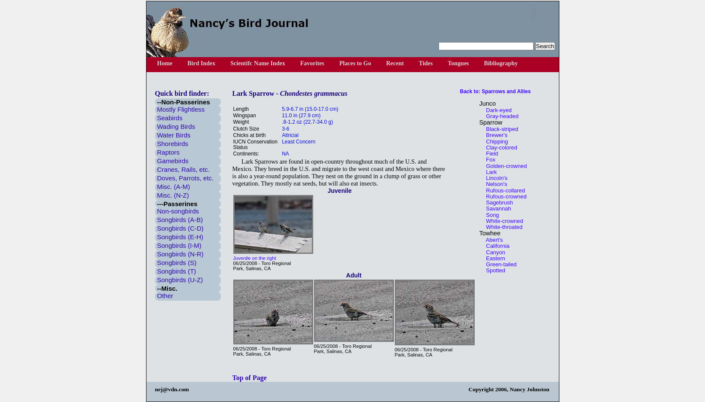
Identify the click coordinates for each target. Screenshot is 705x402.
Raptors (168, 152)
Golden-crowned (504, 166)
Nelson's (494, 184)
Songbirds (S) (177, 262)
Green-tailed (499, 264)
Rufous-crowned (504, 196)
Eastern (493, 258)
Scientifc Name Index (257, 63)
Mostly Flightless (181, 109)
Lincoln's (495, 178)
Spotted (493, 270)
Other (165, 295)
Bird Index (201, 63)
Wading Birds (176, 126)
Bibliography (501, 63)
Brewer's (495, 135)
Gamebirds (173, 160)
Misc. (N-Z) (173, 195)
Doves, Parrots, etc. (185, 178)
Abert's (492, 240)
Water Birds (174, 135)
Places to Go (355, 63)
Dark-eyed (497, 110)
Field (490, 153)
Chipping (495, 141)
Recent (395, 63)
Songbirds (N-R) (180, 254)
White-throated (502, 227)
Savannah (496, 208)
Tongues (458, 63)
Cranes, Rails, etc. (183, 169)
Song (490, 215)
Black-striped (500, 129)
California (496, 246)
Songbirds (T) (176, 271)
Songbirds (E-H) (180, 237)
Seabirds (170, 118)
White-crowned (502, 221)
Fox (488, 159)
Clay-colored (500, 147)
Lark (489, 172)
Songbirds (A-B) (180, 219)
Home (165, 63)
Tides (426, 63)
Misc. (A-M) (173, 186)
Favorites (312, 63)
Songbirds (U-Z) (180, 279)
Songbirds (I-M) (179, 245)
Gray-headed (500, 116)
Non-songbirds (178, 211)
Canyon (493, 252)
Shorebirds (173, 143)
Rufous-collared (503, 190)
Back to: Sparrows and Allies (495, 91)
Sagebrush (497, 202)
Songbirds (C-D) (180, 228)
